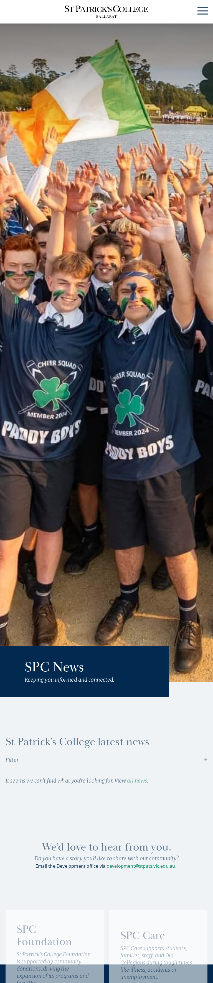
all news (137, 780)
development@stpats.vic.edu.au (141, 866)
